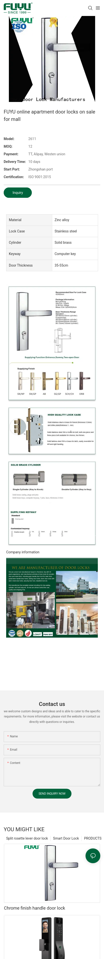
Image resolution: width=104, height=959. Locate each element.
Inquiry (18, 193)
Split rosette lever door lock (27, 838)
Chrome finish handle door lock (34, 908)
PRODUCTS (93, 838)
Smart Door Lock (66, 838)
